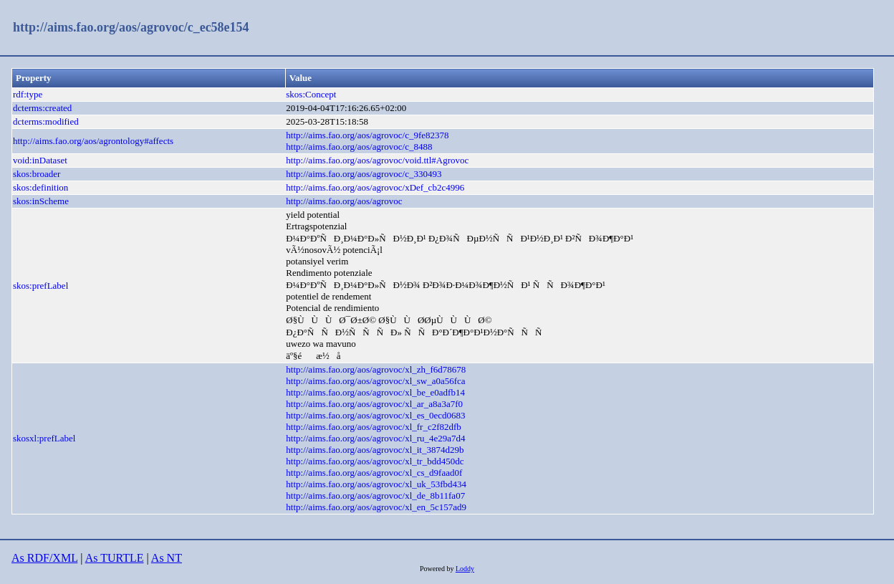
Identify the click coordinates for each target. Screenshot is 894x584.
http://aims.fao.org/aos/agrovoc (344, 201)
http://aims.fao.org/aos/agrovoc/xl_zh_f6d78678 (376, 369)
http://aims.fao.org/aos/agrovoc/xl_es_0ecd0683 (375, 415)
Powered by (438, 569)
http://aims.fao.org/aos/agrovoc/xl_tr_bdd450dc (374, 461)
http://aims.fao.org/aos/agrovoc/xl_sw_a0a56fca (375, 380)
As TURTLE (114, 558)
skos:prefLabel (40, 285)
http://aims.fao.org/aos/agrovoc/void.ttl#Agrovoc (377, 160)
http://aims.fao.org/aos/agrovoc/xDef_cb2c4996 (375, 187)
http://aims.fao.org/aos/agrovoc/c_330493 (363, 173)
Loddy (465, 569)
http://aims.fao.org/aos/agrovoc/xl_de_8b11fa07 (375, 495)
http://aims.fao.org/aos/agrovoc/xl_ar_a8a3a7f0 (374, 403)
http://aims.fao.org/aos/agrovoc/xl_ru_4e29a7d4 (375, 438)
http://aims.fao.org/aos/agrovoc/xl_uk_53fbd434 (376, 484)
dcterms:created (42, 107)
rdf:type (27, 94)
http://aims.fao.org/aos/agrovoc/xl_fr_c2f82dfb (373, 426)
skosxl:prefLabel (44, 438)
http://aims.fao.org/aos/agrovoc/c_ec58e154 (131, 27)
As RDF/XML (44, 558)
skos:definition (40, 187)
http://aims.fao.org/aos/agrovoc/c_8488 (359, 146)
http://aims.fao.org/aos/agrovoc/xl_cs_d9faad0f (374, 472)
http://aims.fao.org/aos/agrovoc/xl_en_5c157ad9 (376, 507)
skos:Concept (311, 94)
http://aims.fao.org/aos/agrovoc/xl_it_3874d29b (374, 449)
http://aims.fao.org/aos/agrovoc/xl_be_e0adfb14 (375, 392)
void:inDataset (40, 160)
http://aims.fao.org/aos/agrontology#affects (93, 140)
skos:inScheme (41, 201)
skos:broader (36, 173)
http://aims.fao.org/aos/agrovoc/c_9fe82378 (367, 135)
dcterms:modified (46, 121)
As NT (166, 558)
